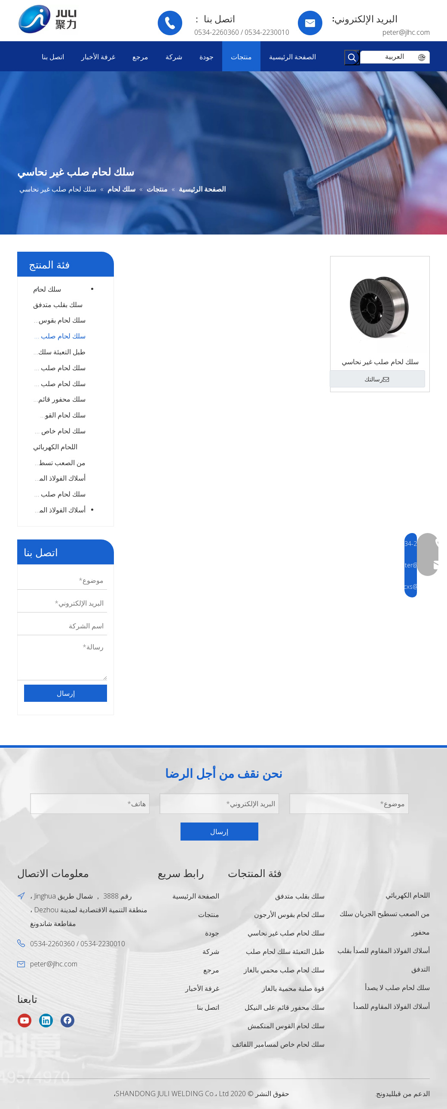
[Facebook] (67, 1020)
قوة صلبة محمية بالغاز (293, 988)
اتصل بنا (208, 1007)
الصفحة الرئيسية (195, 896)
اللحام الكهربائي (55, 446)
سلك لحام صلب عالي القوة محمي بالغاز (59, 383)
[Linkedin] (46, 1020)
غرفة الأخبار (202, 988)
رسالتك (376, 379)
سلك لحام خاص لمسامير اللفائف (59, 431)
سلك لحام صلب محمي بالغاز (59, 367)
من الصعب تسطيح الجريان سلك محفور (59, 462)
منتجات (208, 914)
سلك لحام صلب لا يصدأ (59, 494)
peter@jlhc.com (406, 32)
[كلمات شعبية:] (352, 57)
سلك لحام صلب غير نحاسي (59, 336)
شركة (210, 951)
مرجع (211, 970)
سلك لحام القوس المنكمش (59, 415)
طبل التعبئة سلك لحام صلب (59, 351)
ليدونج (384, 1082)
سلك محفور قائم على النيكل (59, 399)
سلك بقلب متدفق (58, 304)
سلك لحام (47, 289)
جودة (212, 933)
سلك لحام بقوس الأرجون (59, 320)
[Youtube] (24, 1020)
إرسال (66, 693)
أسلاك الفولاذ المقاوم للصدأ (56, 510)
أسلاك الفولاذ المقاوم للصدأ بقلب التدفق (59, 478)
